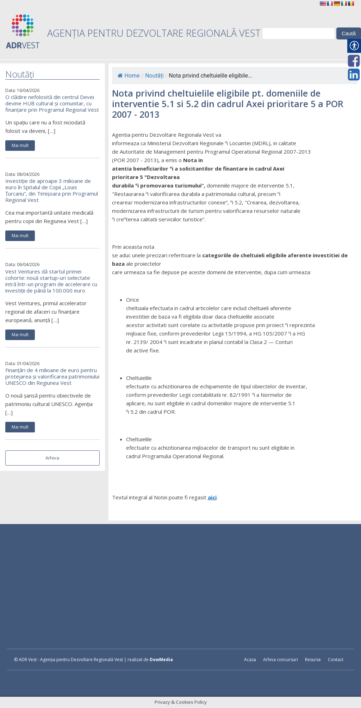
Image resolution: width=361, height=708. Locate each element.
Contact (335, 660)
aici (212, 497)
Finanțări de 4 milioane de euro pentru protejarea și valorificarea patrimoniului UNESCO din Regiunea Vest (52, 376)
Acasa (250, 660)
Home (129, 75)
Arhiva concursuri (280, 660)
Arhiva (52, 458)
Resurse (313, 660)
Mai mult (20, 145)
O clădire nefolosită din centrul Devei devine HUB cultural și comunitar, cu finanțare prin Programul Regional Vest (52, 103)
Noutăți (154, 75)
